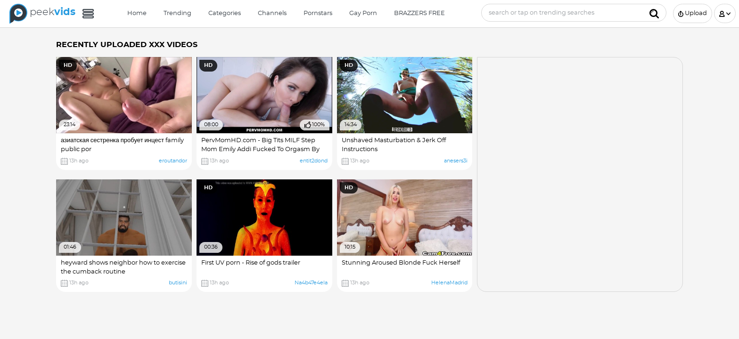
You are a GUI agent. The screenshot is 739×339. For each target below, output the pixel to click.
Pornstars (318, 13)
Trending (177, 13)
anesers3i (456, 160)
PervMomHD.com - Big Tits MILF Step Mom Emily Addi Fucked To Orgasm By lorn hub (260, 149)
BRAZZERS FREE (419, 13)
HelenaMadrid (449, 282)
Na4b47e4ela (311, 282)
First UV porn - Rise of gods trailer (250, 263)
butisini (178, 282)
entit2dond (314, 160)
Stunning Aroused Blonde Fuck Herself (401, 263)
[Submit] (654, 12)
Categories (224, 13)
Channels (272, 13)
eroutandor (173, 160)
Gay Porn (363, 13)
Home (137, 13)
